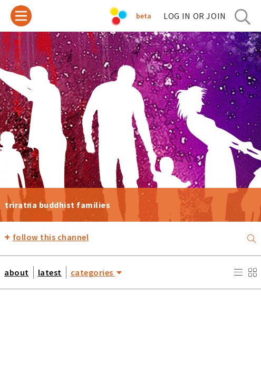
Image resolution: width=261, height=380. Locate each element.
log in (194, 16)
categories (96, 272)
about (16, 272)
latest (50, 272)
